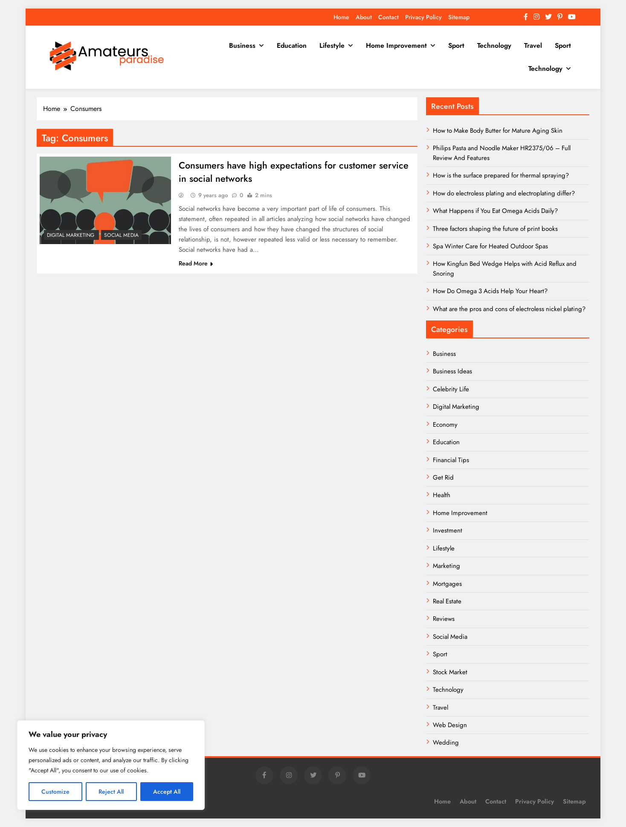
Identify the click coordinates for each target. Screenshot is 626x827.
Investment (447, 530)
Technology (494, 45)
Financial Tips (451, 460)
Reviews (444, 618)
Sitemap (459, 17)
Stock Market (450, 672)
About (364, 17)
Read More (196, 264)
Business (242, 45)
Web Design (450, 725)
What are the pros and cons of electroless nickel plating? (509, 309)
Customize (55, 791)
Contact (388, 17)
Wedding (446, 742)
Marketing (446, 566)
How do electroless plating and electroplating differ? (504, 193)
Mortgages (447, 583)
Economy (445, 424)
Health (441, 495)
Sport (456, 45)
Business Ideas (452, 371)
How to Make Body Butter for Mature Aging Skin (497, 130)
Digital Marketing (71, 235)
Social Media (121, 235)
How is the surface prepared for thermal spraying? (501, 175)
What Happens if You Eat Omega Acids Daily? (495, 210)
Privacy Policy (423, 17)
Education (292, 45)
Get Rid (443, 477)
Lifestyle (332, 45)
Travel (533, 45)
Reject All (111, 791)
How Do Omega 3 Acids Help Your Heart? (490, 291)
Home (341, 17)
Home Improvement (396, 45)
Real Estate (447, 601)
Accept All (166, 791)
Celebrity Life (451, 389)
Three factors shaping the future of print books (495, 228)
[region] (111, 765)
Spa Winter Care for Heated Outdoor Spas (490, 246)
